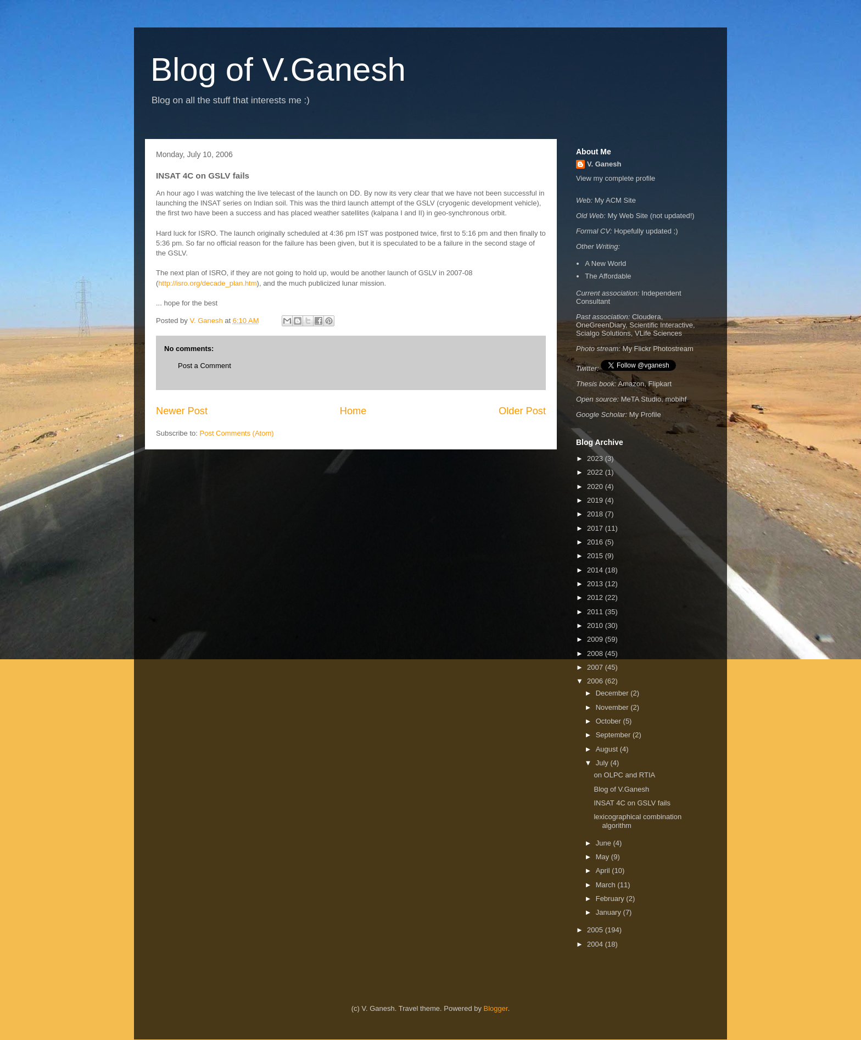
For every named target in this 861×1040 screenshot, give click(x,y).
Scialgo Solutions (603, 333)
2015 (596, 556)
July (603, 763)
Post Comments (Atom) (237, 433)
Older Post (522, 410)
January (609, 912)
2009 (596, 639)
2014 (596, 570)
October (609, 721)
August (608, 749)
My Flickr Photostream (658, 348)
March (607, 885)
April (604, 870)
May (603, 857)
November (613, 707)
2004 (596, 944)
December (613, 693)
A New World (605, 263)
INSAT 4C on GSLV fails (632, 803)
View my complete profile (615, 178)
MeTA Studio (641, 399)
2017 (596, 528)
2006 (596, 681)
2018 (596, 514)
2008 (596, 653)
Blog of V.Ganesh (278, 69)
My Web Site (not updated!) (651, 216)
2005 (596, 930)
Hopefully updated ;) (646, 231)
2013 (596, 584)
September (614, 735)
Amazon (631, 384)
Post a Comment (204, 366)
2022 (596, 472)
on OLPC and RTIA (624, 775)
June (604, 843)
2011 (596, 612)
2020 (596, 486)
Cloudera (646, 317)
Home (353, 410)
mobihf (675, 399)
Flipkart (660, 384)
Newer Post (182, 410)
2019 (596, 500)
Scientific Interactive (661, 325)
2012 (596, 597)
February (611, 898)
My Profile (645, 414)
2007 (596, 667)
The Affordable (608, 276)
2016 (596, 542)
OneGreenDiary (600, 325)
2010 (596, 625)
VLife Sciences (658, 333)
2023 (596, 458)
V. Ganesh (604, 164)
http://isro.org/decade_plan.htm (207, 283)
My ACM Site (615, 200)
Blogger (496, 1008)
